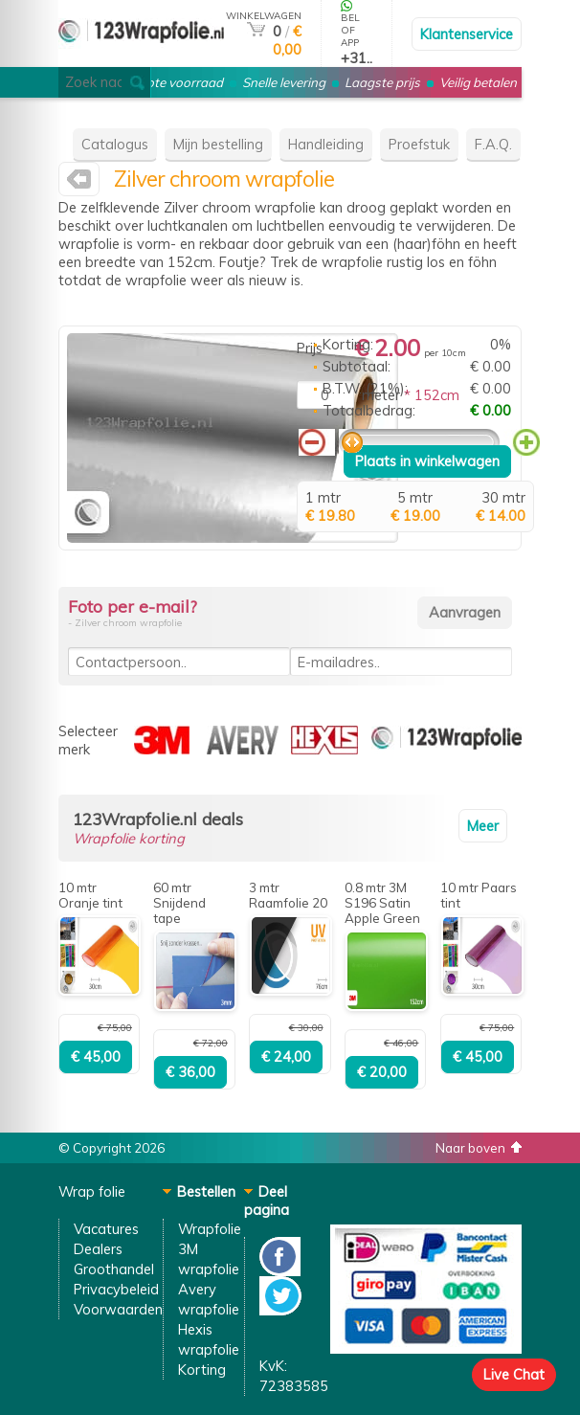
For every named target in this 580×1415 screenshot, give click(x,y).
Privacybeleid (116, 1289)
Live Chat (514, 1374)
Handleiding (326, 144)
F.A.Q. (493, 144)
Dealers (98, 1249)
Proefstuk (419, 144)
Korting (202, 1369)
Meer (483, 826)
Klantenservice (466, 34)
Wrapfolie (209, 1229)
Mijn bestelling (218, 144)
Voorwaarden (118, 1309)
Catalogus (114, 144)
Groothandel (114, 1269)
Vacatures (106, 1229)
